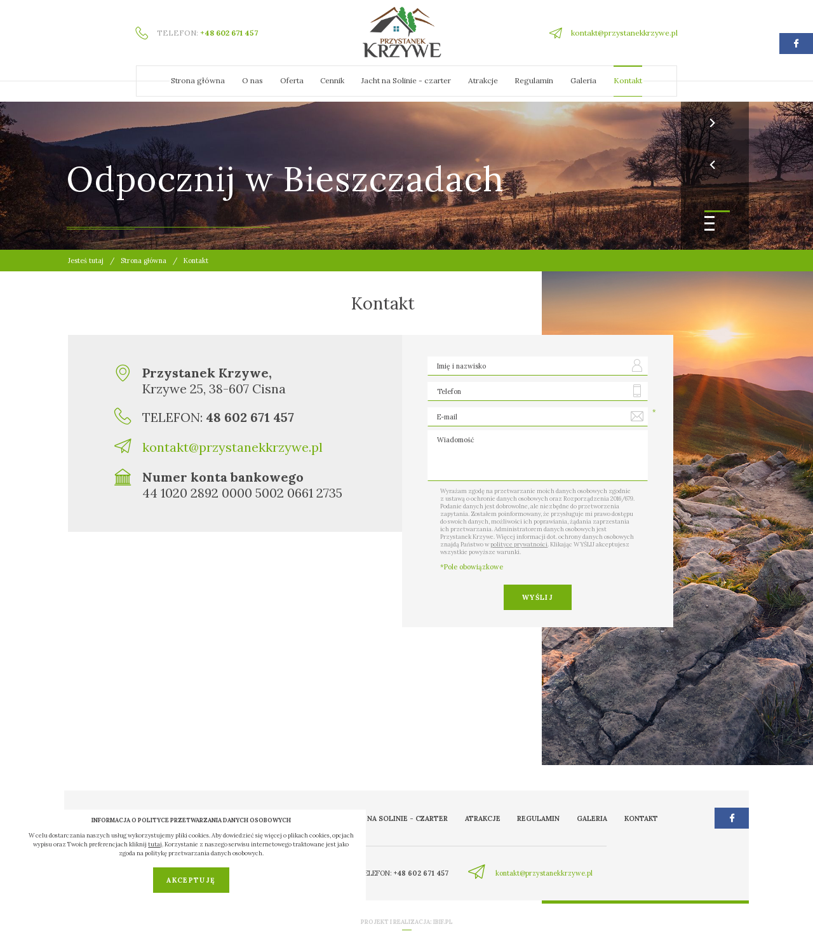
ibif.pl (443, 922)
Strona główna (198, 80)
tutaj (155, 844)
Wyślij (537, 597)
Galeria (583, 80)
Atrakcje (483, 80)
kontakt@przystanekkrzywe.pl (624, 32)
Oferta (292, 80)
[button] (717, 211)
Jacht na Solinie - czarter (406, 80)
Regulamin (533, 80)
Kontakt (628, 80)
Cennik (332, 80)
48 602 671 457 (250, 417)
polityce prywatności (519, 544)
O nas (252, 80)
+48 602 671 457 (229, 32)
